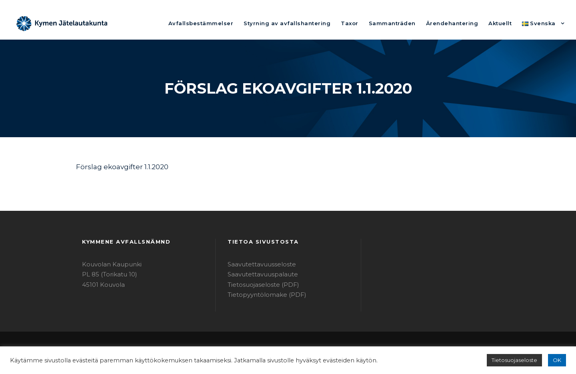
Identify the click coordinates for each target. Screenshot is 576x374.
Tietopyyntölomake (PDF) (262, 294)
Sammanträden (408, 23)
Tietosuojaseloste (518, 360)
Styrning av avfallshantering (315, 23)
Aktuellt (504, 23)
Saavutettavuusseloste (258, 264)
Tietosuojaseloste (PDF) (260, 284)
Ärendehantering (461, 23)
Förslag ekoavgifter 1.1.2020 (119, 166)
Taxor (370, 23)
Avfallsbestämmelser (239, 23)
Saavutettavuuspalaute (258, 274)
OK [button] (557, 360)
